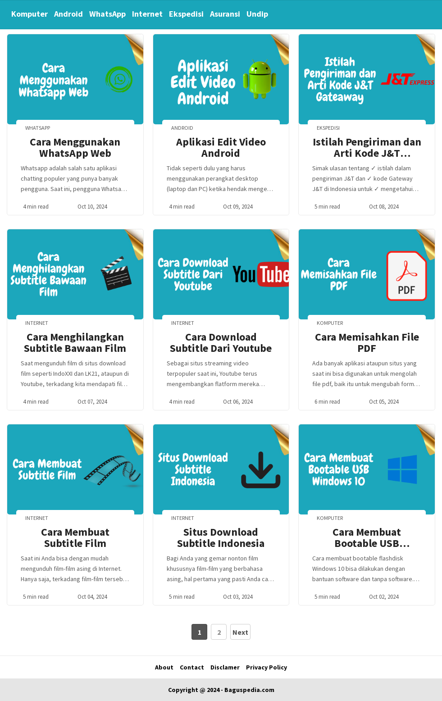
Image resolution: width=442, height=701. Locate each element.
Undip (257, 14)
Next (240, 632)
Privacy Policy (266, 667)
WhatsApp (107, 14)
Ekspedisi (186, 14)
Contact (192, 667)
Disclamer (225, 667)
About (164, 667)
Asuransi (225, 14)
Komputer (29, 14)
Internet (147, 14)
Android (68, 14)
